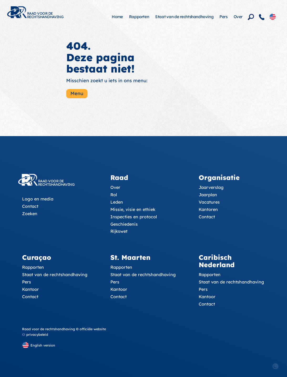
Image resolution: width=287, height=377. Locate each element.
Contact (30, 206)
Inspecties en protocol (133, 216)
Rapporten (139, 16)
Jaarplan (208, 194)
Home (117, 16)
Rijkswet (118, 231)
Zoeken (29, 213)
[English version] (272, 16)
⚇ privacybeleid (35, 334)
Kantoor (30, 289)
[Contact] (261, 17)
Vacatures (209, 202)
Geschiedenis (124, 224)
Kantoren (208, 209)
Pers (223, 16)
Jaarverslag (211, 187)
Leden (116, 202)
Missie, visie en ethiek (132, 209)
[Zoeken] (251, 17)
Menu (76, 93)
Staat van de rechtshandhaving (184, 16)
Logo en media (37, 199)
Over (238, 16)
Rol (113, 194)
